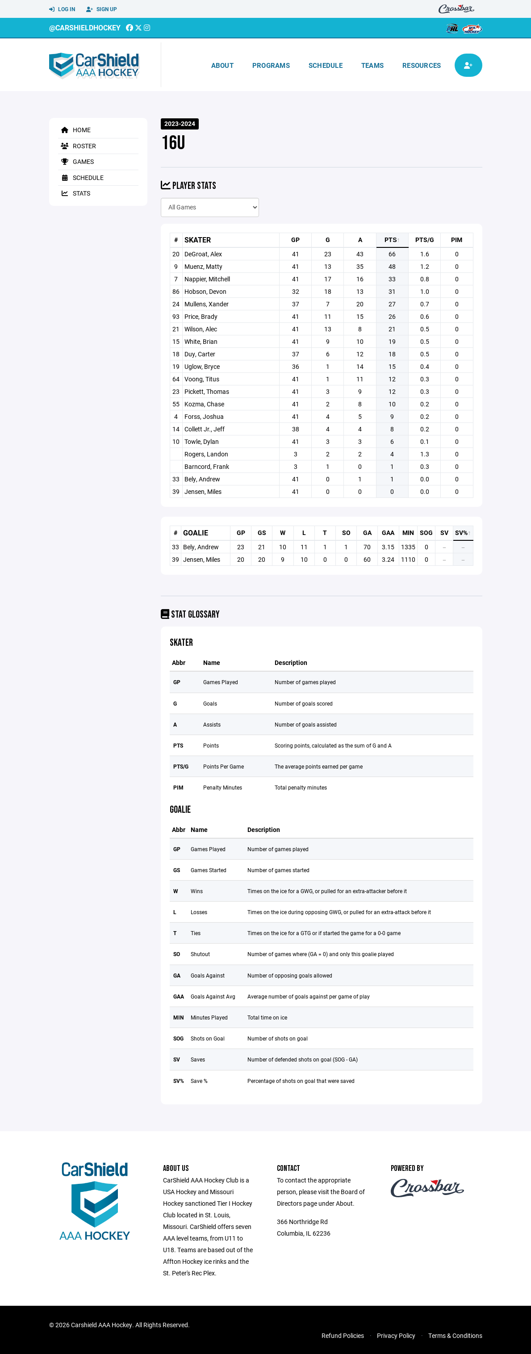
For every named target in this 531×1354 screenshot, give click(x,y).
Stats (74, 193)
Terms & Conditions (455, 1335)
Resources (421, 65)
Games (76, 161)
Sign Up (101, 9)
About (222, 65)
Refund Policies (343, 1335)
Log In (62, 9)
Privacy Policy (396, 1335)
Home (74, 129)
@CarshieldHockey (85, 27)
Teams (372, 65)
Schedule (326, 65)
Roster (77, 146)
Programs (271, 65)
